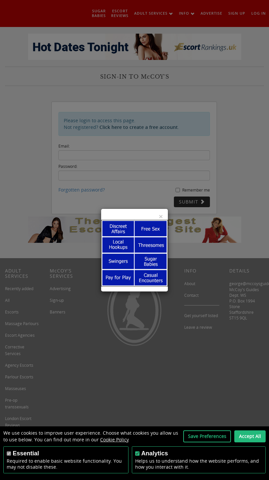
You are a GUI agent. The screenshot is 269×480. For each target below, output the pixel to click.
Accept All (250, 436)
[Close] (161, 216)
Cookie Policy (114, 439)
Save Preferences (207, 436)
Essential (26, 453)
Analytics (154, 453)
